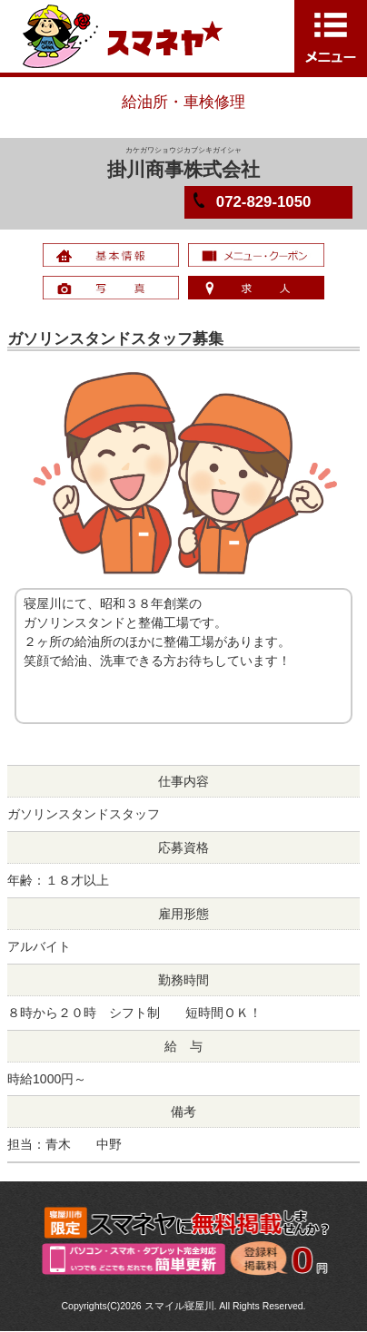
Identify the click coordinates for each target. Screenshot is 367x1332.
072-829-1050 (264, 202)
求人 (256, 287)
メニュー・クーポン (256, 255)
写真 (111, 287)
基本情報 (111, 255)
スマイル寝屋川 (179, 1305)
